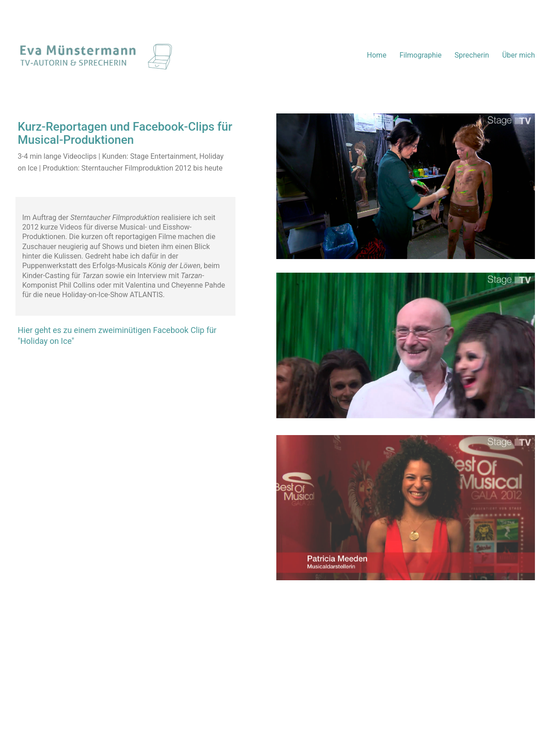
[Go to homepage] (96, 55)
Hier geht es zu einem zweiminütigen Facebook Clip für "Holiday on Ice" (117, 335)
